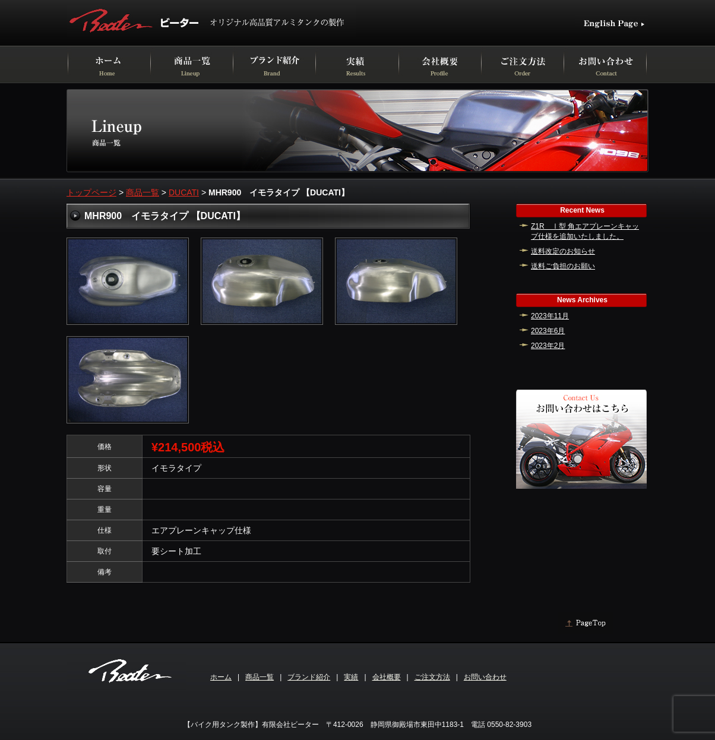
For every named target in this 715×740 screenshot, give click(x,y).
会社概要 (386, 677)
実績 (351, 677)
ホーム (221, 677)
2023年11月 (550, 316)
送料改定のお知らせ (563, 251)
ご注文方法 (432, 677)
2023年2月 (548, 345)
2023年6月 (548, 331)
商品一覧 (142, 192)
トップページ (91, 192)
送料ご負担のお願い (563, 266)
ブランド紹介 (308, 677)
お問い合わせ (485, 677)
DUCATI (184, 192)
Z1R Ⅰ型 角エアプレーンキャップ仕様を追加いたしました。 (585, 231)
